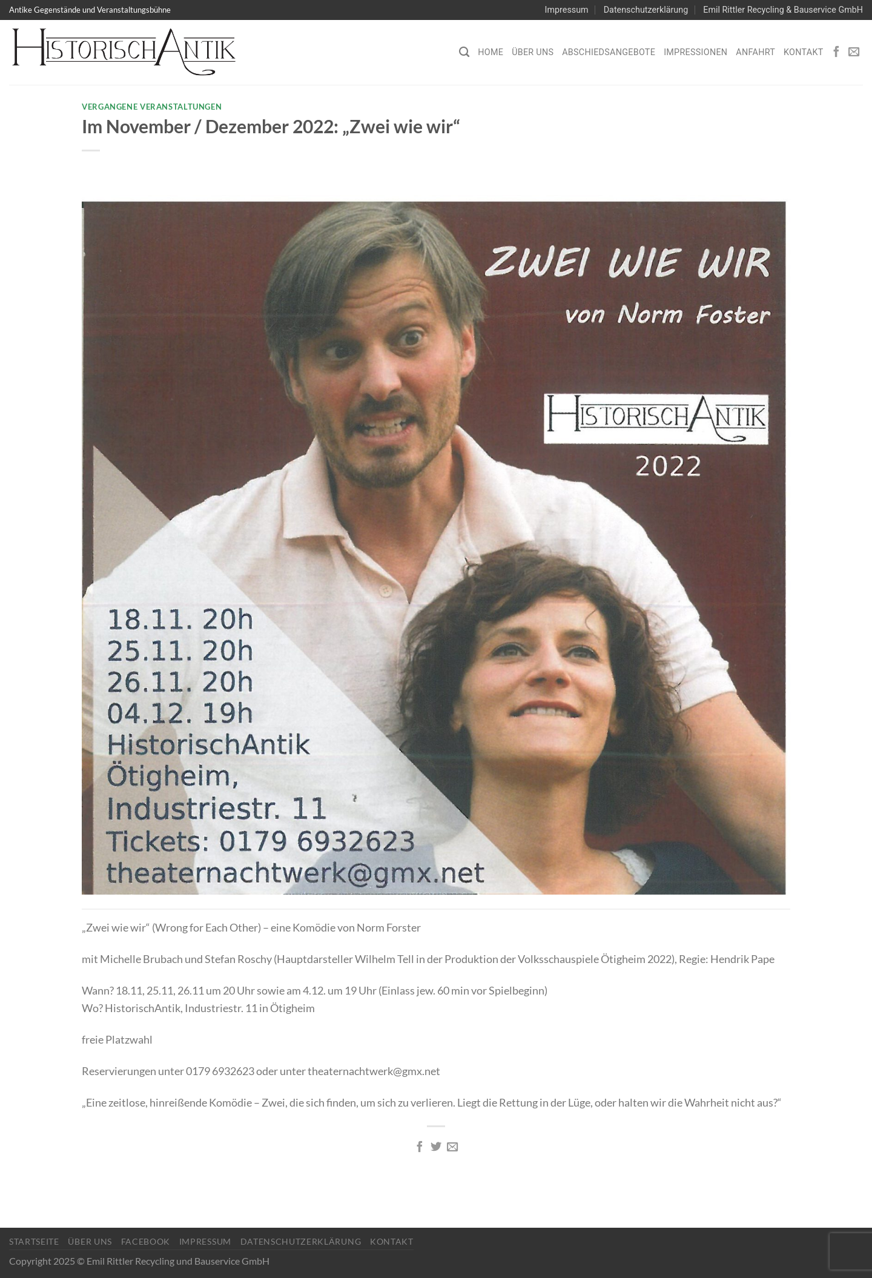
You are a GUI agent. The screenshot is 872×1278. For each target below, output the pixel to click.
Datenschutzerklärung (646, 10)
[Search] (464, 52)
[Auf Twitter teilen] (436, 1147)
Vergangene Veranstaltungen (152, 106)
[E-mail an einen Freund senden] (452, 1147)
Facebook (145, 1241)
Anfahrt (755, 52)
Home (490, 52)
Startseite (34, 1241)
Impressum (567, 10)
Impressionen (695, 52)
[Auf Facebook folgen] (836, 52)
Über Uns (532, 52)
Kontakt (804, 52)
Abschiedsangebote (608, 52)
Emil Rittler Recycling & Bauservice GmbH (783, 10)
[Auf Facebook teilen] (419, 1147)
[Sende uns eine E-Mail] (853, 52)
